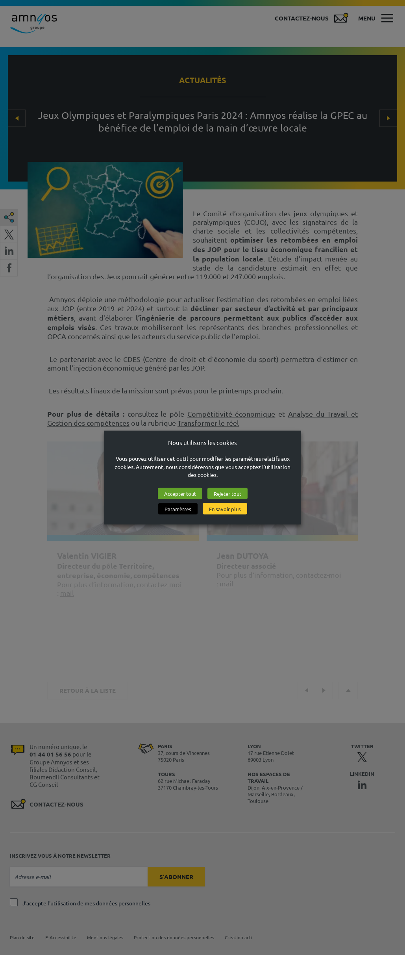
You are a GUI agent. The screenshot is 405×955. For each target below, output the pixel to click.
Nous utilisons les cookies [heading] (202, 442)
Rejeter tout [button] (227, 493)
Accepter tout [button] (180, 493)
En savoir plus (225, 509)
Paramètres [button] (178, 509)
